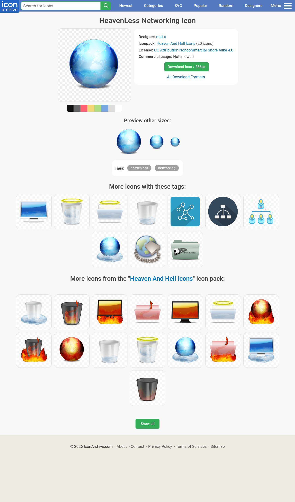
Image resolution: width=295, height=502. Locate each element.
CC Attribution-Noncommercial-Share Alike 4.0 (193, 50)
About (122, 446)
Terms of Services (191, 446)
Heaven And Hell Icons (175, 43)
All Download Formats (186, 77)
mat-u (161, 36)
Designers (253, 5)
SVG (178, 5)
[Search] (105, 5)
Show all (147, 423)
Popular (200, 5)
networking (166, 168)
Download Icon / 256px (186, 67)
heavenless (139, 168)
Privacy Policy (160, 446)
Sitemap (218, 446)
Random (226, 5)
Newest (125, 5)
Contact (137, 446)
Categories (153, 5)
